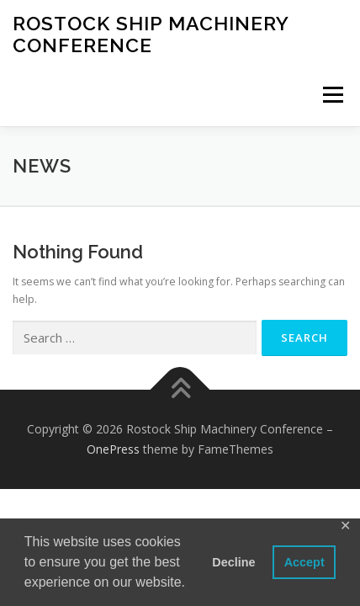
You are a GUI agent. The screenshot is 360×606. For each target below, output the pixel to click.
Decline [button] (233, 562)
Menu (332, 95)
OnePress (113, 449)
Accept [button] (304, 562)
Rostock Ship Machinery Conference (151, 34)
